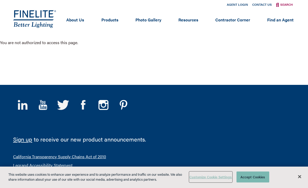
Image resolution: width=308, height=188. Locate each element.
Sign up (22, 84)
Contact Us (262, 4)
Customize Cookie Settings (210, 176)
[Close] (299, 176)
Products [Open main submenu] (109, 20)
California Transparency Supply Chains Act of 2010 (59, 101)
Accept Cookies (252, 176)
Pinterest (123, 50)
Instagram (103, 50)
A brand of (275, 135)
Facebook (83, 50)
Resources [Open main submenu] (188, 20)
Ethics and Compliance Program (43, 118)
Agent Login (237, 4)
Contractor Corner (232, 20)
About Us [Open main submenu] (75, 20)
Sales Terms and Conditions (140, 129)
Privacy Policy (99, 129)
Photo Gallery (148, 20)
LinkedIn (22, 50)
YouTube (42, 50)
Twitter (63, 50)
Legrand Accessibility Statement (43, 110)
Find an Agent (280, 20)
